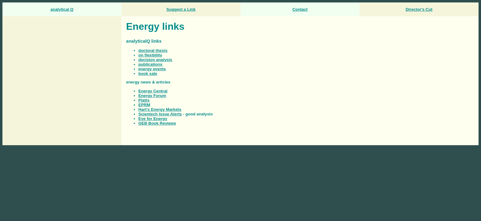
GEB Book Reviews (157, 123)
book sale (147, 73)
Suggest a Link (181, 9)
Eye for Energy (152, 118)
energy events (152, 69)
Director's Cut (419, 9)
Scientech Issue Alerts (160, 114)
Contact (300, 9)
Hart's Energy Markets (159, 109)
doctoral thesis (152, 50)
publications (150, 64)
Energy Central (152, 91)
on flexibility (150, 55)
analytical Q (62, 9)
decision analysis (155, 59)
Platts (143, 100)
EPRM (144, 105)
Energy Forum (152, 95)
